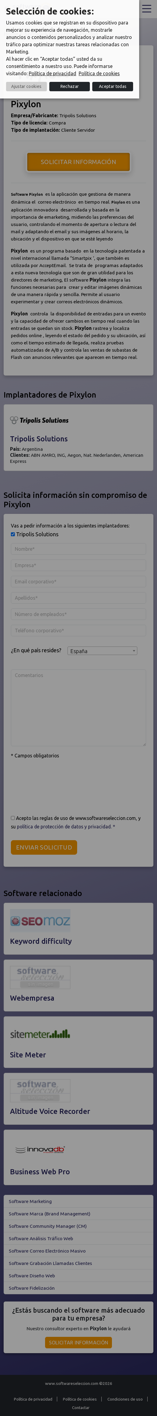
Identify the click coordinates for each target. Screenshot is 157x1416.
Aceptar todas (112, 86)
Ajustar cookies (26, 86)
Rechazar (70, 86)
